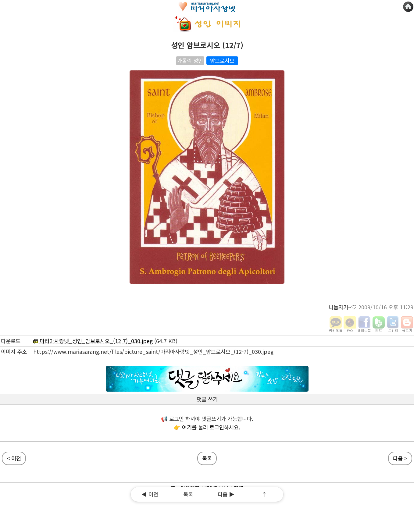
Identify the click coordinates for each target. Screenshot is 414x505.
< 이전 (14, 458)
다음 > (400, 458)
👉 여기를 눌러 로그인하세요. (207, 427)
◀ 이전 (149, 494)
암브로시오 (222, 60)
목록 (188, 494)
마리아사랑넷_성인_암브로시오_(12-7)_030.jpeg (93, 341)
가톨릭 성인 (190, 60)
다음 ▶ (226, 494)
